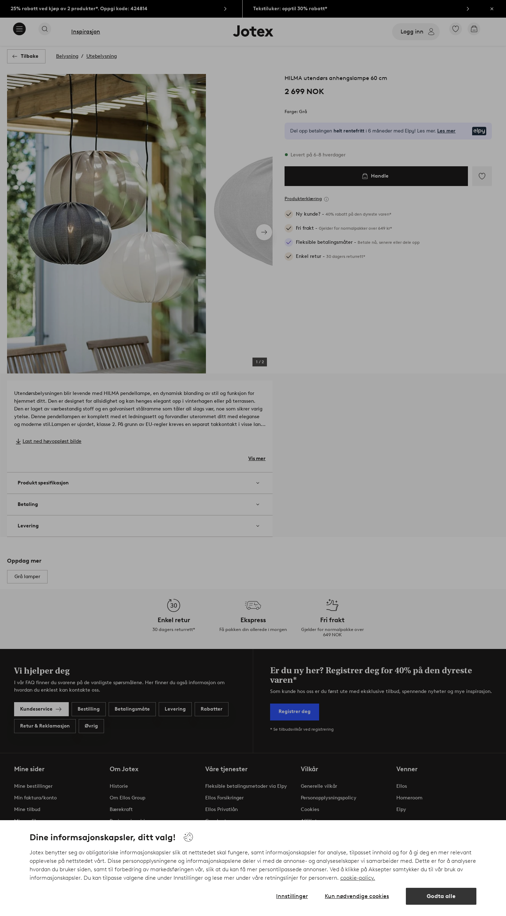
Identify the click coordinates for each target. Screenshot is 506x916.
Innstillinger (292, 896)
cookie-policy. (357, 877)
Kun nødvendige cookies (357, 896)
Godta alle (441, 896)
